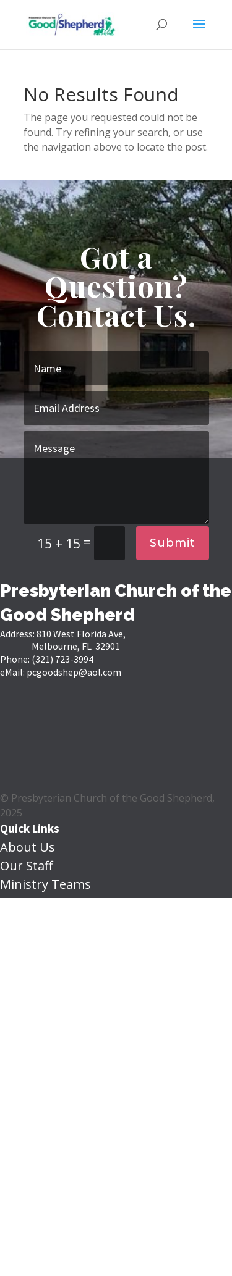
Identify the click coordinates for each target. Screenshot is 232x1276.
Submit (172, 543)
